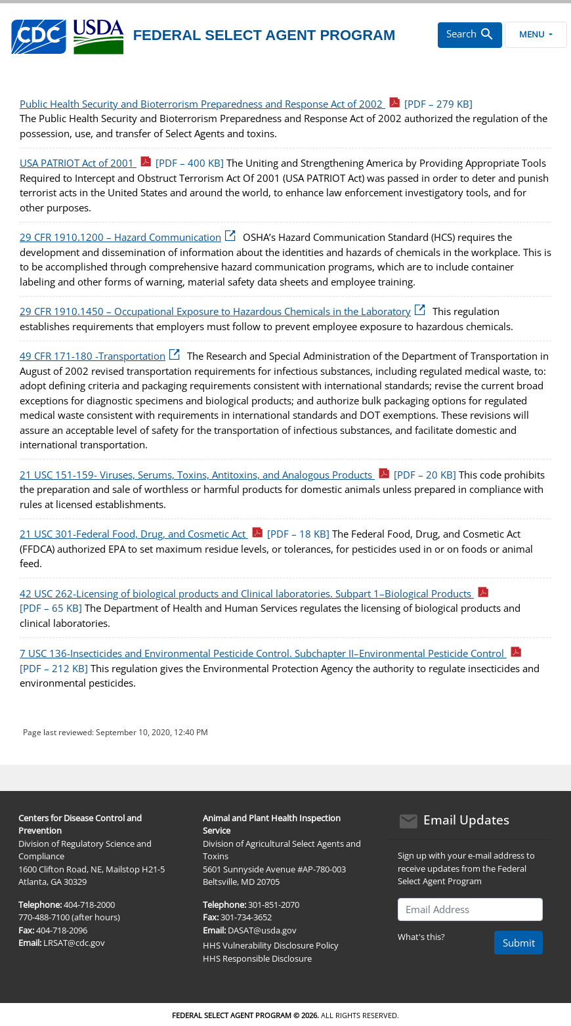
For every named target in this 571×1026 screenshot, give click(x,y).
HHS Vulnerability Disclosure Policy (271, 945)
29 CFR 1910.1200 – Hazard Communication (130, 237)
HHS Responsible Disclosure (257, 958)
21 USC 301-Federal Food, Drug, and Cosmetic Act (174, 533)
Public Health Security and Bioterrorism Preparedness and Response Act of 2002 (246, 103)
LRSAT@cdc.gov (74, 943)
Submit (519, 942)
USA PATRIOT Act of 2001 (122, 162)
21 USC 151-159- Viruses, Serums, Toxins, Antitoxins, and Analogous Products (238, 474)
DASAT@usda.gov (262, 930)
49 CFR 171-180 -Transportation (102, 355)
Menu (535, 34)
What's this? (421, 937)
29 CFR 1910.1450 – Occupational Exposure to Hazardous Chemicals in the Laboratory (225, 311)
